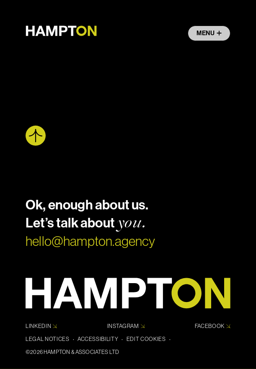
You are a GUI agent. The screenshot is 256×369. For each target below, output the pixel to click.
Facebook (212, 326)
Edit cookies (146, 339)
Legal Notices (48, 339)
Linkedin (41, 326)
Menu (209, 33)
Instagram (126, 326)
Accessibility (98, 339)
